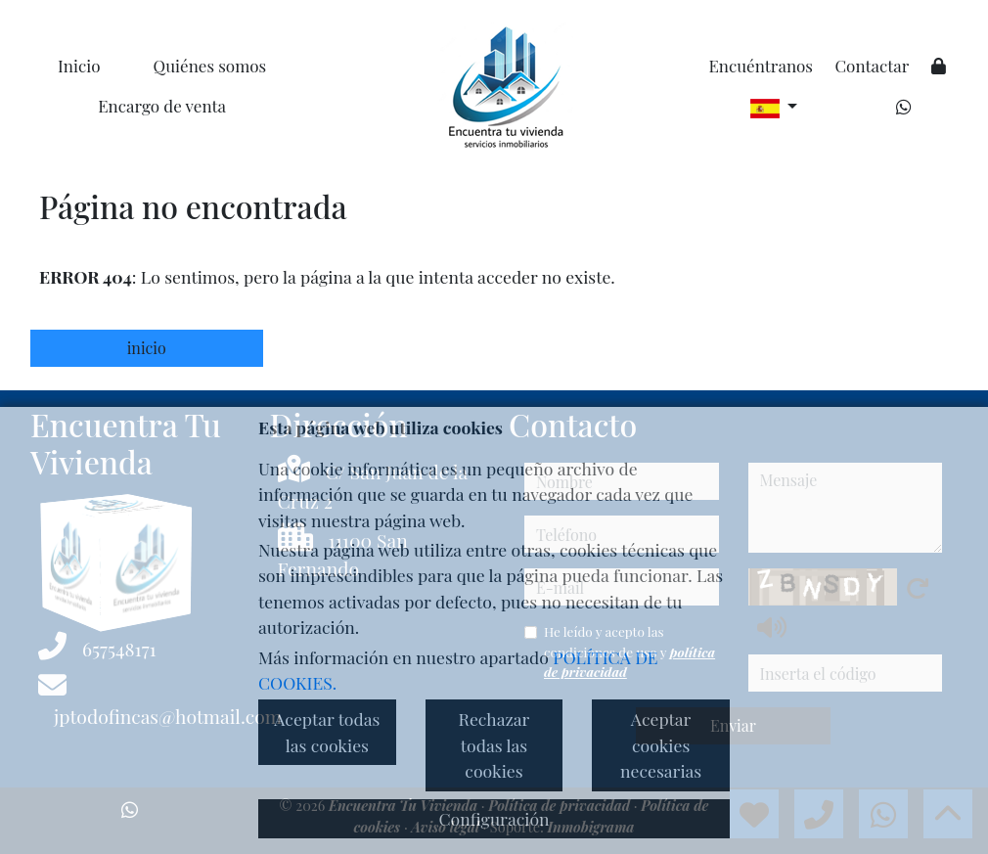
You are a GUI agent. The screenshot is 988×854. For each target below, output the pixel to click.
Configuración (493, 818)
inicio (146, 347)
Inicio (79, 65)
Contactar (871, 65)
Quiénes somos (210, 65)
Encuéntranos (760, 65)
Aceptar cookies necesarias (660, 744)
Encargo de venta (162, 105)
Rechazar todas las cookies (494, 744)
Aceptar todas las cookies (327, 731)
